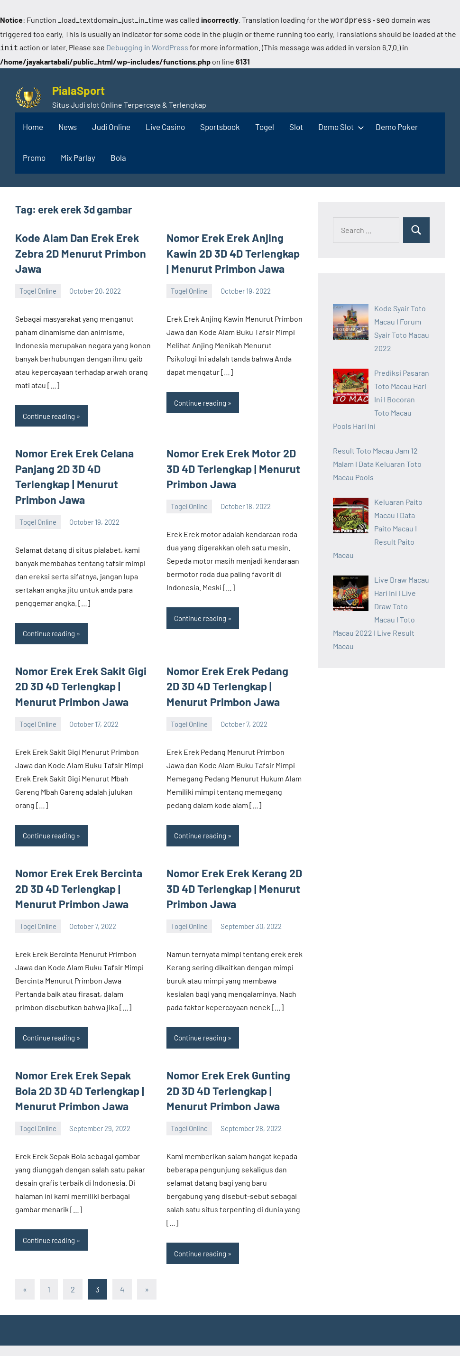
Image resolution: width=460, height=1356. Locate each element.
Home (33, 125)
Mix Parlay (78, 155)
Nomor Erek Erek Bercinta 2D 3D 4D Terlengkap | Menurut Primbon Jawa (81, 862)
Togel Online (37, 286)
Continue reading (49, 411)
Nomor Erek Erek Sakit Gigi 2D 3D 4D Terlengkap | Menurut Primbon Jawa (76, 663)
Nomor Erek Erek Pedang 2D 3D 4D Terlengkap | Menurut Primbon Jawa (230, 663)
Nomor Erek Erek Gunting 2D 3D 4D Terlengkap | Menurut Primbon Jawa (230, 1063)
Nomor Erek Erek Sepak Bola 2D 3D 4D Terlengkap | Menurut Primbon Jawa (80, 1063)
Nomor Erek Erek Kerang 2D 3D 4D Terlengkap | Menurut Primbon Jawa (229, 862)
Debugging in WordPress (147, 46)
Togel (264, 125)
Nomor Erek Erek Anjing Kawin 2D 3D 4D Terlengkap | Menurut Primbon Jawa (231, 250)
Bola (118, 155)
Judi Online (111, 125)
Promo (34, 155)
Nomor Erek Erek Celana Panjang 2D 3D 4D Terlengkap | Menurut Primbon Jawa (82, 463)
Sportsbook (220, 125)
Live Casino (165, 125)
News (67, 125)
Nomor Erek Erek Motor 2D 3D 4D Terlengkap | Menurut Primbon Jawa (233, 463)
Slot (296, 125)
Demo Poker (397, 125)
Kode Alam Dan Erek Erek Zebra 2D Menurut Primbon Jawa (75, 250)
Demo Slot (339, 125)
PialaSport (78, 88)
